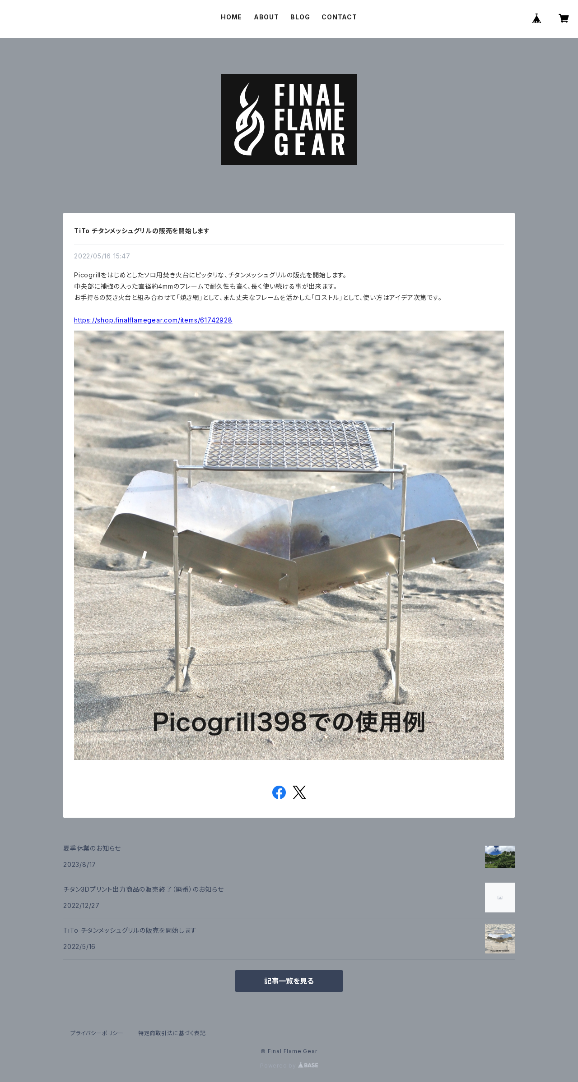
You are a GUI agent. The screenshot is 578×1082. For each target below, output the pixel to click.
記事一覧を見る (289, 980)
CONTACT (339, 17)
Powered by (289, 1065)
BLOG (300, 17)
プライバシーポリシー (97, 1033)
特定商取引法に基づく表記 (172, 1033)
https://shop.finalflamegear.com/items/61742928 (153, 320)
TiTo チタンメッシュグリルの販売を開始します (142, 231)
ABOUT (266, 17)
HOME (231, 17)
